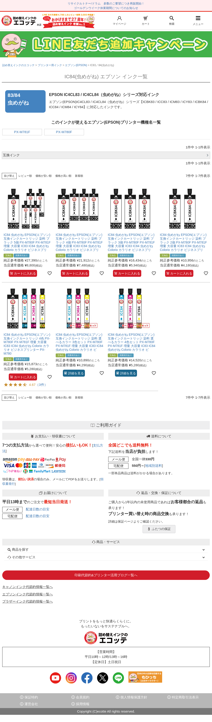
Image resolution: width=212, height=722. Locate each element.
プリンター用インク (50, 65)
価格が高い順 (63, 175)
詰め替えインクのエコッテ (18, 65)
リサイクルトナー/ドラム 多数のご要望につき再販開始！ (106, 3)
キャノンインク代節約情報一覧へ (27, 587)
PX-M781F (22, 132)
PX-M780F (64, 132)
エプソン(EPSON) (76, 65)
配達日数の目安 (37, 509)
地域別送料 (153, 465)
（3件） (41, 385)
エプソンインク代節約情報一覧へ (27, 594)
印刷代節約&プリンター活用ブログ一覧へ (106, 575)
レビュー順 (25, 175)
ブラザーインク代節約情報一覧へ (27, 601)
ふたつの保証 (159, 529)
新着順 (79, 175)
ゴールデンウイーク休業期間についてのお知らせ (106, 8)
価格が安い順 (43, 175)
